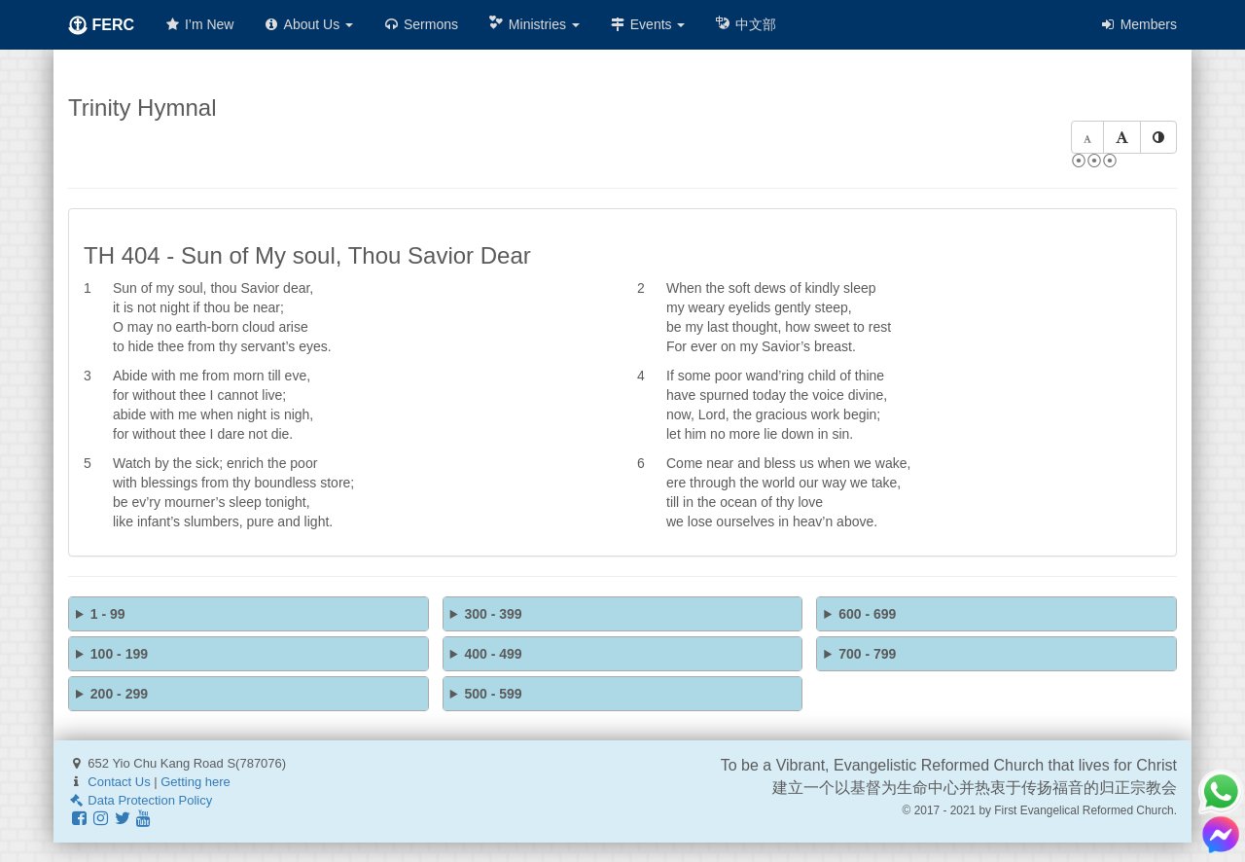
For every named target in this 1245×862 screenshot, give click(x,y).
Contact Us (119, 781)
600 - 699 (867, 614)
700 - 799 (867, 654)
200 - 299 (119, 693)
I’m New (198, 24)
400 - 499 (492, 654)
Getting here (195, 781)
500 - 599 (492, 693)
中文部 (745, 24)
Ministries (533, 24)
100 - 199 (119, 654)
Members (1138, 24)
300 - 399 (492, 614)
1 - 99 (107, 614)
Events (647, 24)
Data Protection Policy (140, 800)
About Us (308, 24)
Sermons (420, 24)
